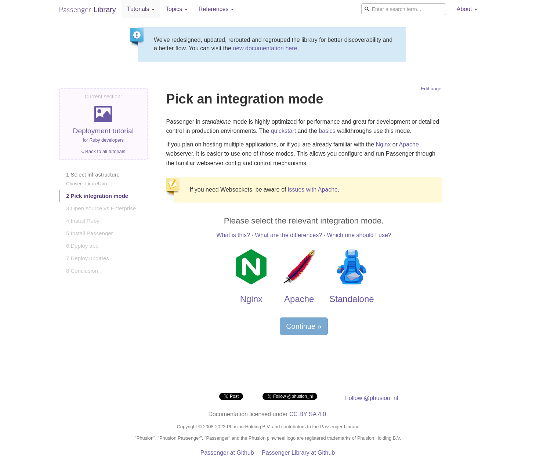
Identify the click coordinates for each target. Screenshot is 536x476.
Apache (409, 144)
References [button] (216, 9)
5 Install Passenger (89, 233)
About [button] (467, 9)
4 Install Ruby (82, 221)
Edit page (431, 88)
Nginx (383, 144)
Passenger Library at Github (298, 453)
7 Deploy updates (87, 258)
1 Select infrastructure (93, 178)
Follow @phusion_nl (371, 398)
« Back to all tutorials (103, 151)
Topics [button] (177, 9)
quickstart (283, 131)
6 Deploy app (82, 246)
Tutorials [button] (141, 9)
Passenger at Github (227, 453)
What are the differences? (288, 235)
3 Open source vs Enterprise (101, 208)
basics (327, 131)
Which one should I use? (359, 235)
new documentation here (265, 48)
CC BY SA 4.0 (307, 414)
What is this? (233, 235)
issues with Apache (313, 189)
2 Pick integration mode (97, 196)
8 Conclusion (82, 271)
